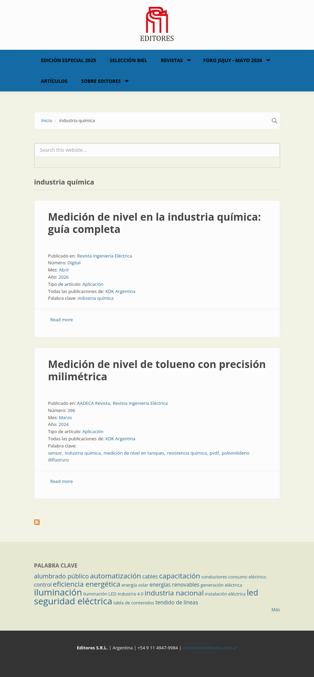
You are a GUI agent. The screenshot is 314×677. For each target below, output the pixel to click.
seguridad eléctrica (73, 601)
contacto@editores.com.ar (210, 648)
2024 (63, 424)
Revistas (172, 60)
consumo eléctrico (247, 577)
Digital (74, 263)
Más (275, 609)
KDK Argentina (120, 291)
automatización (115, 575)
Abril (63, 270)
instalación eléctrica (225, 594)
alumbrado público (61, 576)
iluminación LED (100, 594)
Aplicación (93, 284)
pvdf (214, 453)
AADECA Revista (93, 403)
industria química (95, 298)
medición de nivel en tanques (134, 453)
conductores (214, 577)
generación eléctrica (221, 585)
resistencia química (187, 453)
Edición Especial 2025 (68, 60)
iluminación (58, 592)
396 (71, 410)
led (252, 592)
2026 (63, 277)
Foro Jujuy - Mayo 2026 (232, 60)
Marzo (65, 417)
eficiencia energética (87, 584)
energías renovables (175, 584)
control (43, 584)
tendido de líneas (176, 602)
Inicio (46, 120)
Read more (61, 320)
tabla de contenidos (133, 603)
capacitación (179, 575)
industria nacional (174, 593)
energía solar (134, 585)
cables (150, 576)
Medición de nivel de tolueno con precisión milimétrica (157, 370)
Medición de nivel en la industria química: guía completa (154, 223)
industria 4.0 (131, 594)
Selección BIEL (128, 60)
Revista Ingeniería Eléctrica (104, 256)
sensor (55, 453)
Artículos (54, 81)
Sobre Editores (101, 81)
